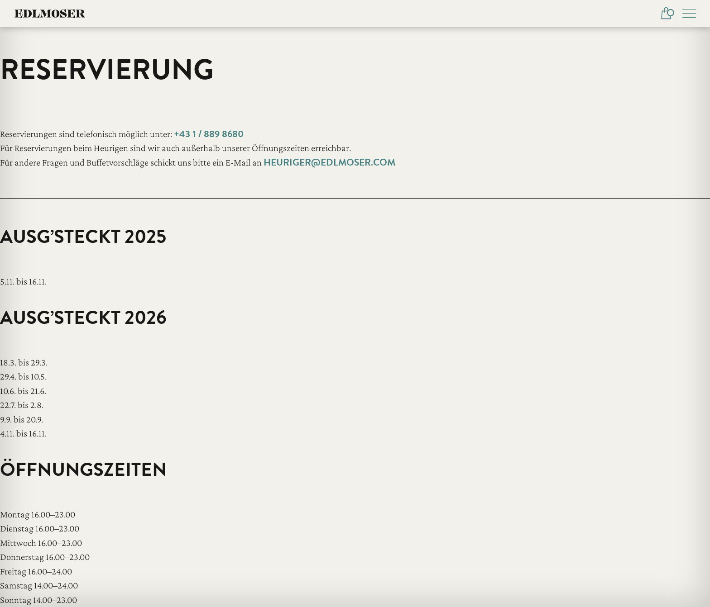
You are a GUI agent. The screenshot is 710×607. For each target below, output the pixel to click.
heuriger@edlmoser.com (329, 162)
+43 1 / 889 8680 (209, 134)
